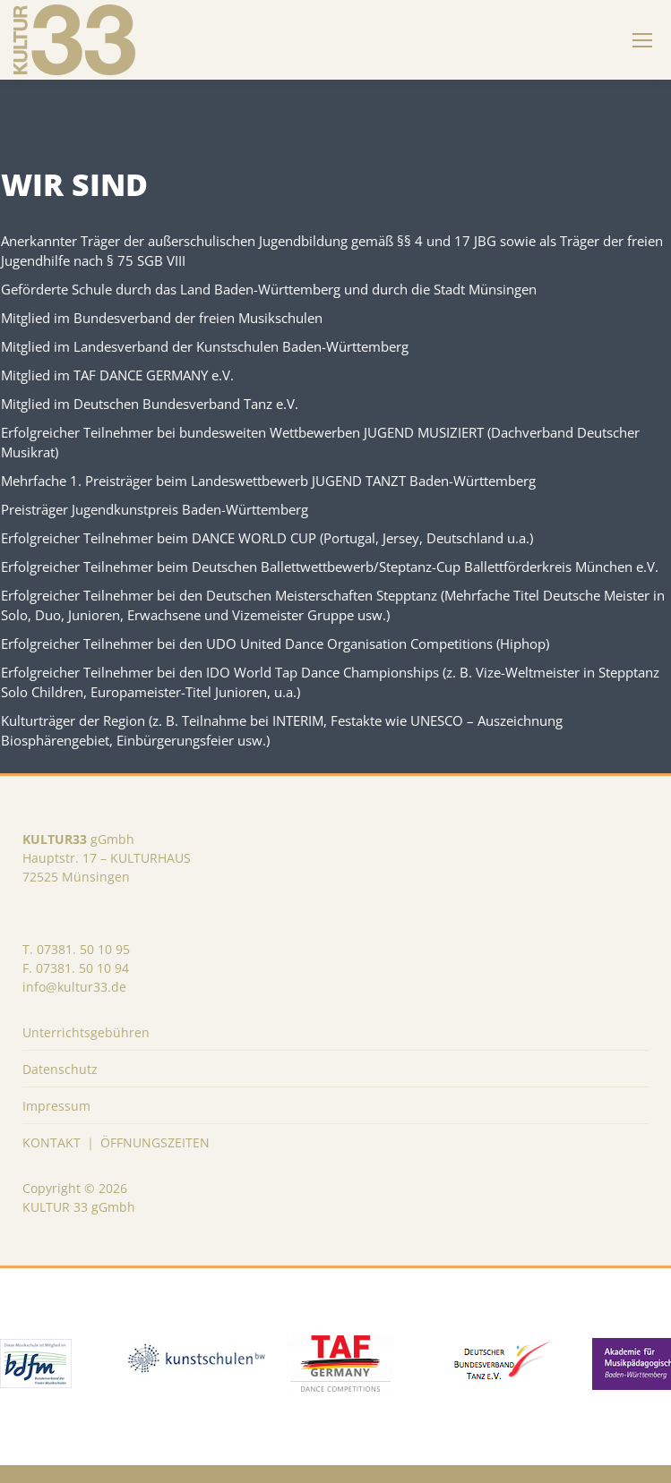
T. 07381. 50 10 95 (76, 949)
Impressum (56, 1105)
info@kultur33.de (74, 986)
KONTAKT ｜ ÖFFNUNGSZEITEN (116, 1142)
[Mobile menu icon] (642, 40)
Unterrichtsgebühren (86, 1032)
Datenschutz (60, 1069)
